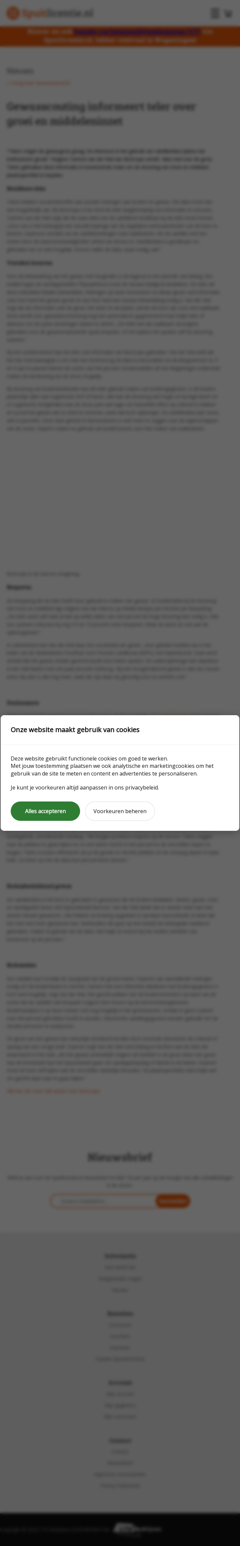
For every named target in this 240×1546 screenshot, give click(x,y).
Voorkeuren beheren (120, 811)
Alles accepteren (45, 811)
